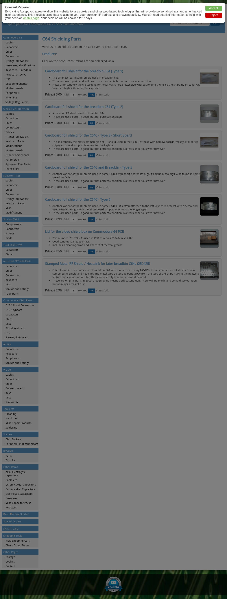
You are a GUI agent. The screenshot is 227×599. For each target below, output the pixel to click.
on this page (31, 18)
